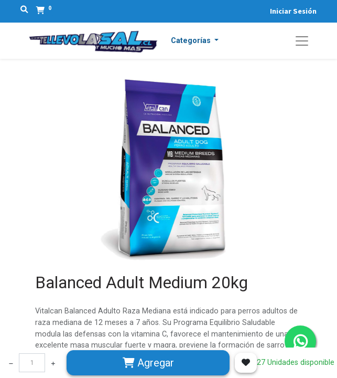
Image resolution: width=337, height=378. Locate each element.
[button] (195, 41)
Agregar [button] (148, 362)
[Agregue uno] (53, 362)
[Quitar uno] (11, 362)
